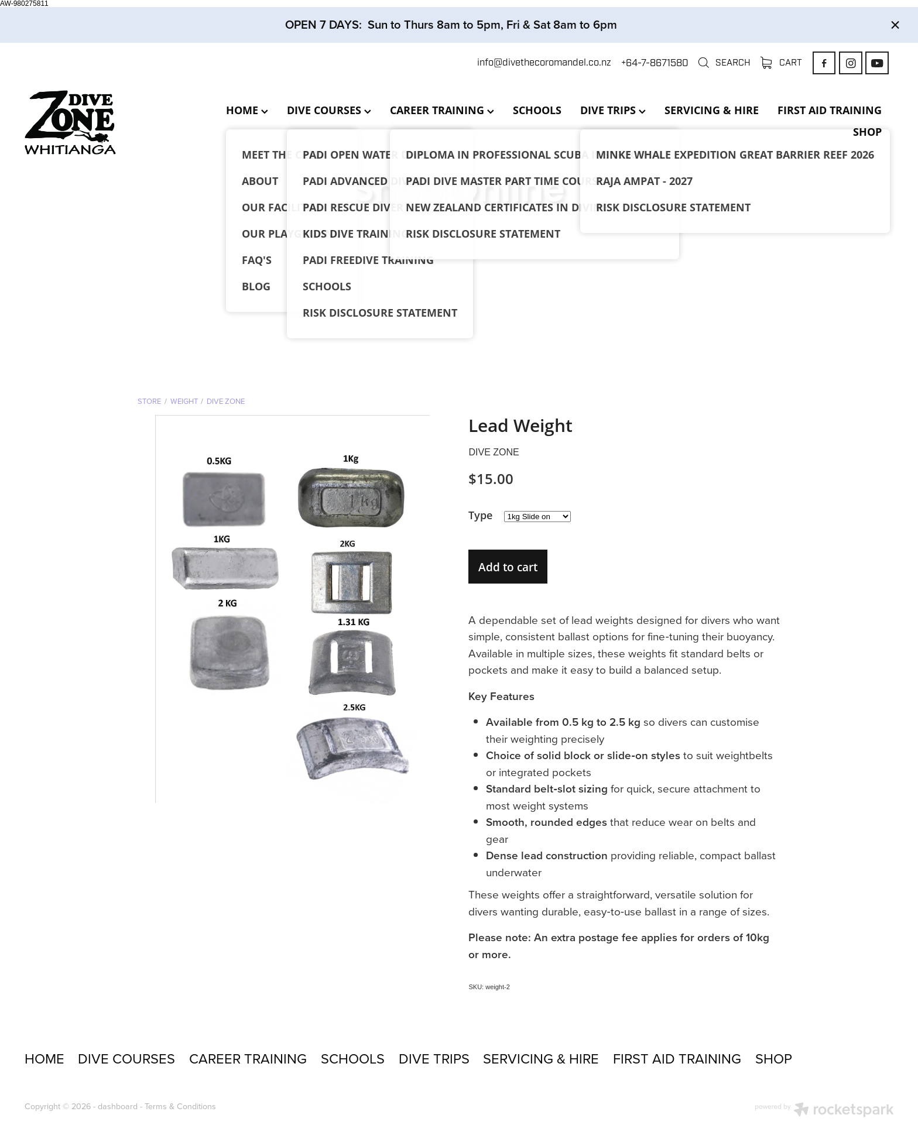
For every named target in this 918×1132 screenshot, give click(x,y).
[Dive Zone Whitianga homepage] (111, 122)
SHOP (867, 131)
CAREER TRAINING (442, 110)
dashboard (118, 1106)
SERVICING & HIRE (711, 110)
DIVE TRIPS (613, 110)
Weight (184, 401)
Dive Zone (226, 401)
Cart (782, 62)
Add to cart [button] (507, 567)
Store (149, 401)
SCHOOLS (537, 110)
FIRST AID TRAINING (829, 110)
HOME (247, 110)
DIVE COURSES (329, 110)
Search (724, 62)
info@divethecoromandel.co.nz (544, 63)
